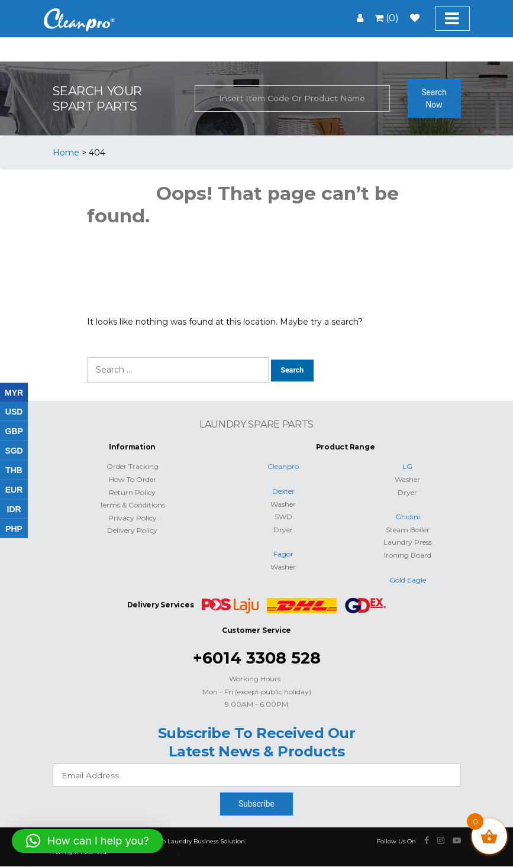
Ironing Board (407, 555)
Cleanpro (283, 466)
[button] (87, 841)
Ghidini (407, 516)
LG (407, 466)
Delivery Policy (132, 530)
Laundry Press (407, 542)
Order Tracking (133, 466)
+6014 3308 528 (257, 658)
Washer (283, 504)
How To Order (132, 479)
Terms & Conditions (132, 504)
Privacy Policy (132, 517)
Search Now (433, 98)
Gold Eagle (407, 579)
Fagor (283, 553)
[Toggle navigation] (452, 19)
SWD (283, 516)
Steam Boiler (408, 529)
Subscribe (256, 803)
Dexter (283, 491)
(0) (387, 18)
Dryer (283, 529)
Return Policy (132, 492)
